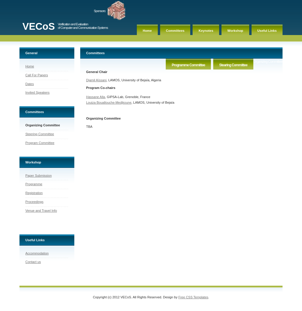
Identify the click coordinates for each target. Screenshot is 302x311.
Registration (34, 193)
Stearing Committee (233, 65)
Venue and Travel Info (41, 210)
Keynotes (205, 30)
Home (147, 30)
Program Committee (39, 143)
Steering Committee (39, 134)
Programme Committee (188, 65)
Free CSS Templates (193, 299)
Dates (29, 84)
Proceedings (34, 202)
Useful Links (267, 30)
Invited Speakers (37, 92)
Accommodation (37, 254)
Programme (33, 184)
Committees (175, 30)
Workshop (235, 30)
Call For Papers (36, 75)
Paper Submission (38, 175)
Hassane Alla (95, 97)
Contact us (33, 262)
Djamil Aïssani (96, 80)
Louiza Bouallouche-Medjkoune (109, 102)
